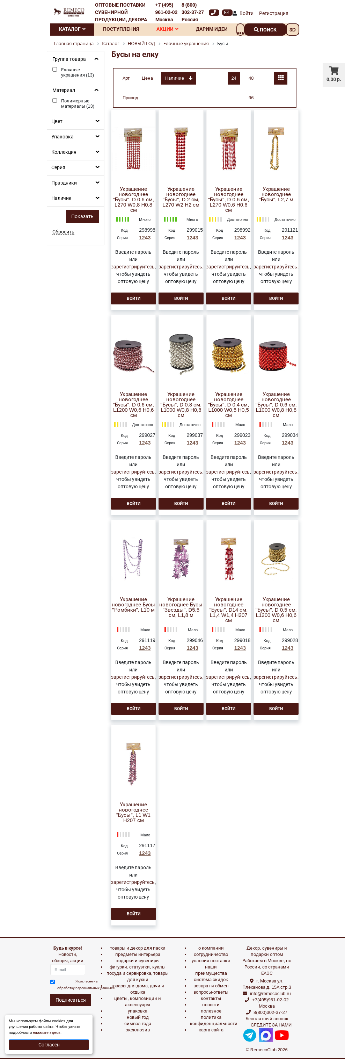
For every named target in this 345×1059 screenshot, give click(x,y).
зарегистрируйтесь (133, 266)
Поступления (121, 29)
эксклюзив (138, 1029)
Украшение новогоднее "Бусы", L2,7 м (276, 194)
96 (251, 97)
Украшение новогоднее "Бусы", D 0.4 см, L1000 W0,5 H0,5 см (228, 405)
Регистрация (273, 13)
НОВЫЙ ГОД (138, 1017)
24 (234, 78)
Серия (58, 167)
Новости (211, 1004)
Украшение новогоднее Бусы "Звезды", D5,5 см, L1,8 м (181, 607)
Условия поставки (211, 960)
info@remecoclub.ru (270, 993)
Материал (63, 90)
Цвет (57, 121)
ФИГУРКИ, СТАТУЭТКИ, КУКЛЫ (138, 967)
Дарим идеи (212, 29)
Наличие (61, 198)
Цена (147, 78)
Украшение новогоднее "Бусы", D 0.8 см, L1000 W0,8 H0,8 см (181, 405)
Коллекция (63, 152)
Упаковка (62, 136)
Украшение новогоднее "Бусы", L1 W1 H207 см (133, 812)
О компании (211, 948)
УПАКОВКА (137, 1011)
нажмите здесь (46, 1032)
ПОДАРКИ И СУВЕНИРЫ (138, 960)
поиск (265, 30)
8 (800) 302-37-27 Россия (193, 12)
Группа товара (69, 59)
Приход (130, 97)
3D (292, 30)
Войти (247, 13)
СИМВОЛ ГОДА (137, 1023)
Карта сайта (211, 1029)
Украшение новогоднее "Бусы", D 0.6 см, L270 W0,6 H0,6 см (228, 200)
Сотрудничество (211, 954)
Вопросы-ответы (210, 992)
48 (251, 78)
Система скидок (211, 979)
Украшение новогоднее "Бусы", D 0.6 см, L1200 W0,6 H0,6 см (133, 405)
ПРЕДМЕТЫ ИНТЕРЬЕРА (137, 954)
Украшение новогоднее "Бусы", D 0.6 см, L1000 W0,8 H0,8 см (276, 405)
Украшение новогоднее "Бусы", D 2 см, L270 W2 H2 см (180, 197)
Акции (167, 29)
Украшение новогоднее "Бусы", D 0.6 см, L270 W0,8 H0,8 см (133, 200)
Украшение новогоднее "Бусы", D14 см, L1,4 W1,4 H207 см (229, 610)
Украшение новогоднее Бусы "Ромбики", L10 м (133, 605)
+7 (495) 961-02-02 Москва (166, 12)
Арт (126, 78)
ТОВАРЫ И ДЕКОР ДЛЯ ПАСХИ (138, 948)
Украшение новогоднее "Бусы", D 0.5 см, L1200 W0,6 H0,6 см (276, 610)
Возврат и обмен (211, 985)
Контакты (211, 998)
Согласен (49, 1044)
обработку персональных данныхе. (86, 988)
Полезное (211, 1011)
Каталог (72, 29)
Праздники (64, 183)
